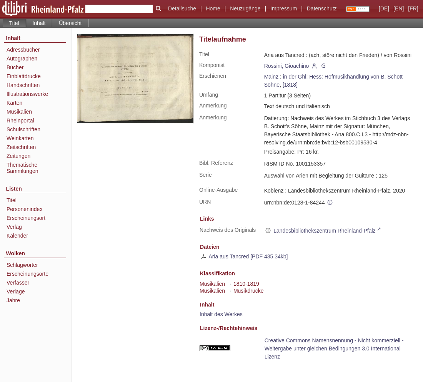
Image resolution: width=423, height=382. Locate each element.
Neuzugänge (245, 8)
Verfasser (18, 283)
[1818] (290, 85)
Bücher (15, 67)
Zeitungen (18, 156)
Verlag (14, 227)
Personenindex (24, 209)
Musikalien (19, 112)
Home (213, 8)
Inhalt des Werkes (221, 314)
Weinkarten (20, 138)
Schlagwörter (22, 265)
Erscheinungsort (26, 218)
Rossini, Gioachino (286, 66)
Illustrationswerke (27, 94)
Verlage (16, 291)
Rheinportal (20, 120)
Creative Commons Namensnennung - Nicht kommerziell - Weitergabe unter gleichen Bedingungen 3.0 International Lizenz (334, 348)
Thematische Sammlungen (22, 168)
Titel (12, 200)
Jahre (13, 300)
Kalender (17, 236)
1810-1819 (246, 284)
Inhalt (38, 23)
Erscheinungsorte (27, 274)
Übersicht (70, 23)
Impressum (283, 8)
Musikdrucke (248, 291)
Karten (14, 103)
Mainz (271, 77)
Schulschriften (23, 129)
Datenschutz (322, 8)
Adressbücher (23, 50)
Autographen (22, 58)
